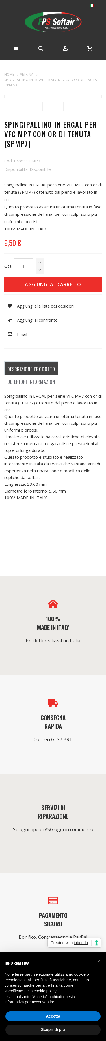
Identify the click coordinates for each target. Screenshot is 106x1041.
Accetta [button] (53, 1016)
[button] (98, 961)
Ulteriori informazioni (32, 381)
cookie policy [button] (45, 991)
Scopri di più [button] (53, 1029)
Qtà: (8, 266)
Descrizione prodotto (31, 369)
